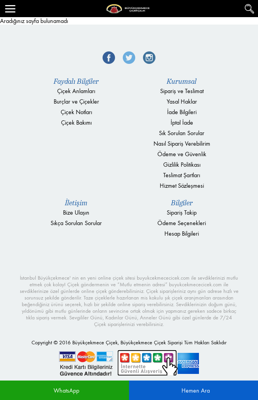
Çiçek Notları (76, 112)
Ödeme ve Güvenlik (181, 154)
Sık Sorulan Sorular (181, 133)
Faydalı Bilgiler (76, 81)
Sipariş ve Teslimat (182, 91)
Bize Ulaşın (76, 212)
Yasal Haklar (182, 101)
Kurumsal (182, 81)
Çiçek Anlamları (76, 91)
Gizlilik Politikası (181, 164)
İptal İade (182, 122)
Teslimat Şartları (181, 175)
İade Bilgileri (182, 112)
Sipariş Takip (182, 212)
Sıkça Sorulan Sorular (76, 223)
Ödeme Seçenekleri (181, 223)
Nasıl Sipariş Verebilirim (181, 143)
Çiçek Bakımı (76, 122)
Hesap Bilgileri (181, 233)
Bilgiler (182, 203)
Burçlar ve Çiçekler (76, 101)
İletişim (76, 203)
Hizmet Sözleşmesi (182, 185)
